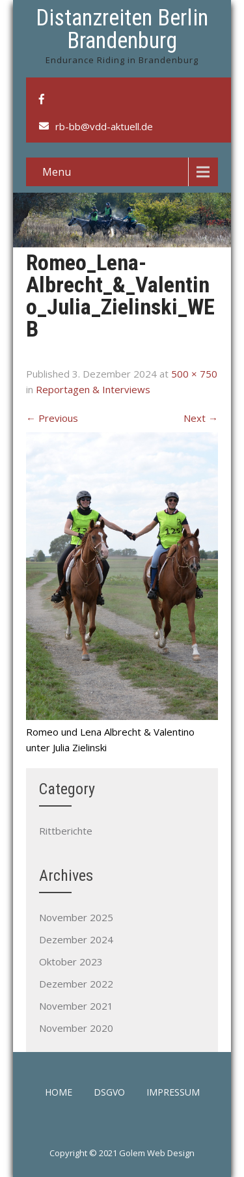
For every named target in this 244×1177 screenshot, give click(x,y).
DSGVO (109, 1093)
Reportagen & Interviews (93, 389)
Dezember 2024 (76, 939)
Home (58, 1093)
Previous (52, 417)
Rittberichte (65, 830)
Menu (56, 172)
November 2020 (76, 1027)
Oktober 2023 (71, 961)
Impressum (173, 1093)
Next (200, 417)
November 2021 (76, 1005)
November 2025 (76, 917)
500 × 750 (194, 373)
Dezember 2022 (76, 983)
